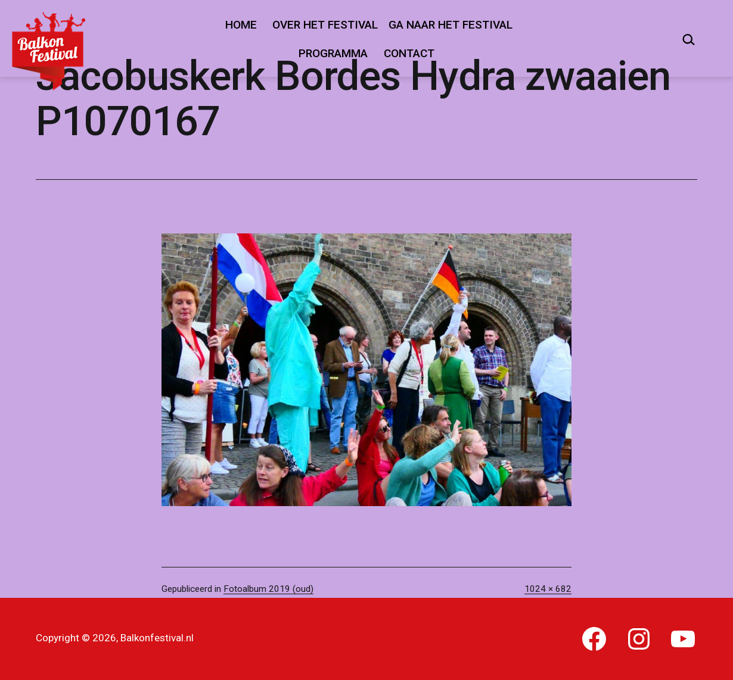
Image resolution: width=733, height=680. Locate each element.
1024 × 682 (548, 589)
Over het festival (325, 25)
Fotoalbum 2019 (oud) (268, 589)
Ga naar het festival (451, 25)
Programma (333, 53)
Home (241, 25)
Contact (409, 53)
